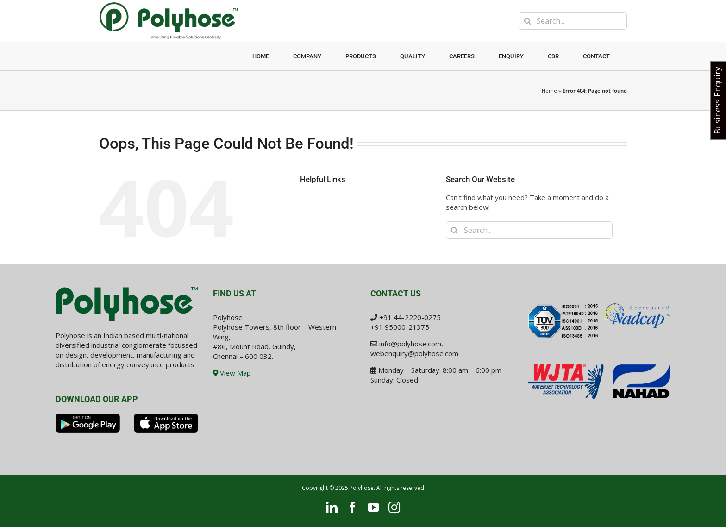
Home (549, 90)
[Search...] (573, 21)
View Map (232, 372)
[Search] (527, 21)
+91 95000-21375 (399, 327)
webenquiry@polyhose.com (414, 353)
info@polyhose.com (410, 343)
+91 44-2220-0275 (410, 317)
